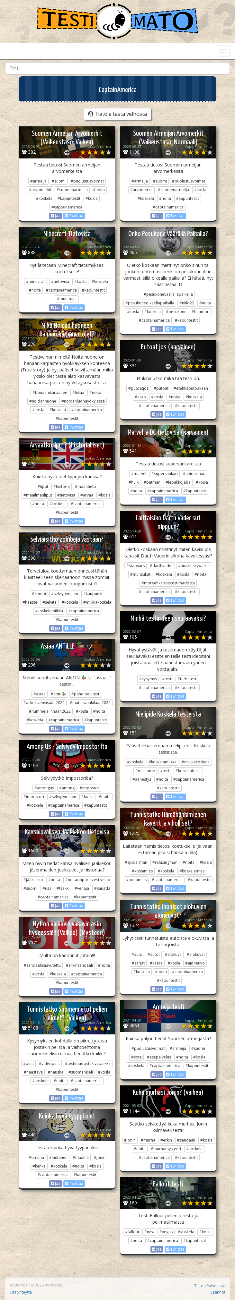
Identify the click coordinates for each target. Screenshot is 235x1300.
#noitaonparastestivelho (87, 879)
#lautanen (58, 1157)
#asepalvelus (159, 1057)
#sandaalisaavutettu (42, 965)
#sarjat (138, 963)
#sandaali (186, 1140)
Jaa (55, 215)
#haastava (33, 1072)
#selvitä (49, 602)
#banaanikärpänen (49, 392)
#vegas (166, 1232)
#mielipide (145, 770)
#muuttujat (67, 299)
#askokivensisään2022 (44, 702)
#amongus (44, 788)
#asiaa (39, 694)
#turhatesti (187, 679)
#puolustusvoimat (87, 181)
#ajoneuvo (195, 963)
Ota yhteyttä (21, 1292)
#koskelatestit (188, 770)
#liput (43, 486)
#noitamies (136, 879)
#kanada (102, 888)
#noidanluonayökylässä (83, 401)
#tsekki (63, 888)
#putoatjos (138, 388)
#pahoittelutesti (85, 694)
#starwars (135, 565)
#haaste (30, 602)
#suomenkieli (80, 1072)
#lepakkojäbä (178, 482)
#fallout (132, 1232)
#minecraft (36, 281)
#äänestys (141, 779)
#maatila (81, 1157)
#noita (99, 189)
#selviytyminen (64, 593)
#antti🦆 (58, 694)
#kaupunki (92, 593)
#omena (36, 1157)
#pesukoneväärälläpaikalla (168, 294)
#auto (136, 954)
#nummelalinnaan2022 (50, 711)
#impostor (89, 788)
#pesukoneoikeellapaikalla (149, 303)
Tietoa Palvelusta (209, 1285)
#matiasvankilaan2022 (90, 702)
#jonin (130, 1140)
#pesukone (176, 311)
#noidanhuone (42, 401)
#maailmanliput (37, 495)
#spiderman (194, 473)
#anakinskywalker (194, 565)
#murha (148, 1140)
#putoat (161, 388)
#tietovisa (60, 281)
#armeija (38, 181)
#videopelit (49, 1063)
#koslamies (142, 871)
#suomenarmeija (72, 189)
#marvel (138, 473)
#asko (140, 397)
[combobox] (117, 68)
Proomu (57, 1284)
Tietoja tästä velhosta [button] (117, 113)
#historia (61, 486)
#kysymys (148, 679)
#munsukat (140, 574)
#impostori (33, 796)
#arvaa (86, 495)
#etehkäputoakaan (191, 388)
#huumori (201, 311)
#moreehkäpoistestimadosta (168, 583)
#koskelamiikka (49, 611)
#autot (154, 954)
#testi (167, 679)
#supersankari (164, 473)
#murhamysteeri (166, 1148)
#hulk (134, 482)
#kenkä (39, 1166)
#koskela (44, 198)
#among (67, 788)
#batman (152, 482)
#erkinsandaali (79, 965)
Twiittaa (74, 215)
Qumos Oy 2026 (27, 1284)
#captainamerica (66, 207)
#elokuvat (196, 954)
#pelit (28, 1063)
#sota (136, 1057)
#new (149, 1232)
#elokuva (173, 954)
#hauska (55, 1072)
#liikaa (78, 392)
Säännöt (217, 1292)
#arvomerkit (40, 189)
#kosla (92, 198)
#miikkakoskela (97, 602)
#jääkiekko (33, 879)
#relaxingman (164, 862)
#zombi (39, 593)
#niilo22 (186, 303)
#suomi (59, 181)
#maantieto (85, 486)
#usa (46, 888)
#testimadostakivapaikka (88, 1063)
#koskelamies (191, 871)
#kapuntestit (69, 198)
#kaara (156, 963)
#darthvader (161, 565)
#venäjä (82, 888)
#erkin (166, 1140)
